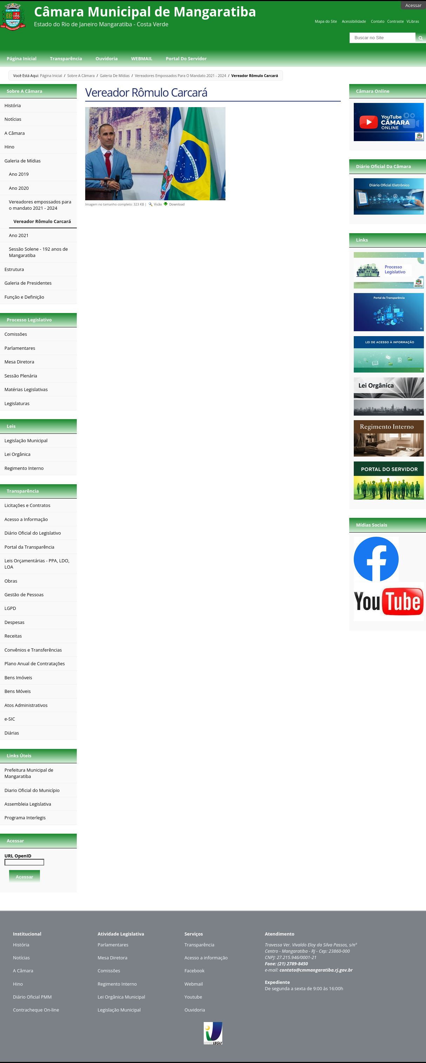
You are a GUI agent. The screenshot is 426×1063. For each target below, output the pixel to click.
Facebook (194, 970)
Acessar (413, 5)
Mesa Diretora (113, 957)
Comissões (109, 970)
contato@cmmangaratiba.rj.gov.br (316, 970)
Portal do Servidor (186, 58)
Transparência (66, 58)
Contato (378, 21)
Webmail (193, 984)
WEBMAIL (142, 58)
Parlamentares (113, 945)
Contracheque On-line (36, 1010)
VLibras (413, 21)
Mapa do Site (326, 21)
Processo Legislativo (29, 320)
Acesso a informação (206, 957)
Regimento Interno (117, 984)
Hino (18, 984)
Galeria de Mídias (115, 75)
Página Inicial (21, 58)
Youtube (193, 997)
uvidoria (196, 1010)
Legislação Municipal (119, 1010)
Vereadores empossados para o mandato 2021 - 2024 (180, 75)
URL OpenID (18, 856)
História (21, 945)
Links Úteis (19, 755)
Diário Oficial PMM (32, 997)
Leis (11, 426)
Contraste (395, 21)
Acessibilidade (354, 21)
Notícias (21, 957)
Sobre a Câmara (81, 75)
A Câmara (23, 970)
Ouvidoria (107, 58)
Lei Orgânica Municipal (121, 997)
